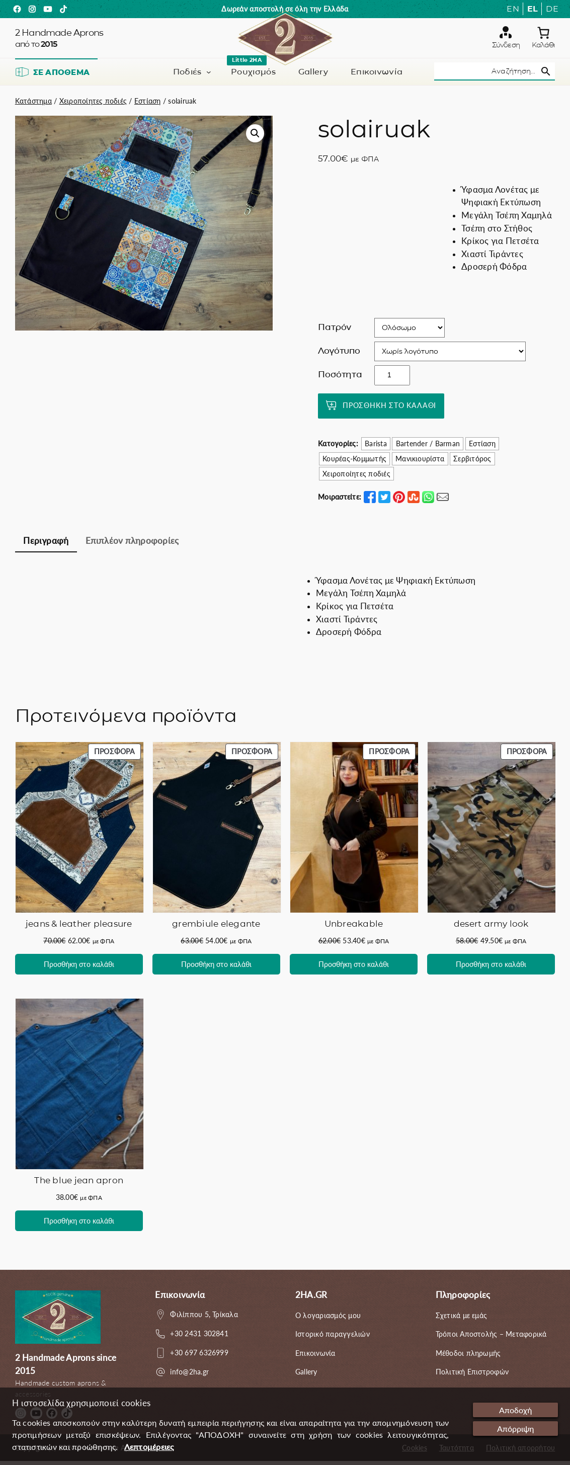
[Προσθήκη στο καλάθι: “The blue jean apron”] (79, 1224)
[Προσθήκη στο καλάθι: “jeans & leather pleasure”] (79, 968)
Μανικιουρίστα (419, 462)
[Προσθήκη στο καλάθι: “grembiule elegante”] (216, 968)
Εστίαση (147, 104)
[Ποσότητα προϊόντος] (392, 379)
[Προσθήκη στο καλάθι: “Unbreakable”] (354, 968)
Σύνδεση (506, 47)
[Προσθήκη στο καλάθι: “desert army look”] (491, 968)
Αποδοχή (513, 1410)
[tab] (46, 545)
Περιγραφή (45, 544)
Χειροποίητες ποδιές (93, 104)
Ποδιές (187, 75)
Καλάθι (543, 47)
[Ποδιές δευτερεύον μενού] (208, 75)
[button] (255, 137)
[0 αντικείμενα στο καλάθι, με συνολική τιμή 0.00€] (543, 35)
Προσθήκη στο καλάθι (389, 408)
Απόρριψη (513, 1429)
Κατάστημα (33, 104)
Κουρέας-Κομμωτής (354, 462)
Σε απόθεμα (52, 76)
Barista (376, 447)
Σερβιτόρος (472, 462)
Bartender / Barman (428, 447)
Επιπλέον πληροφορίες (132, 544)
